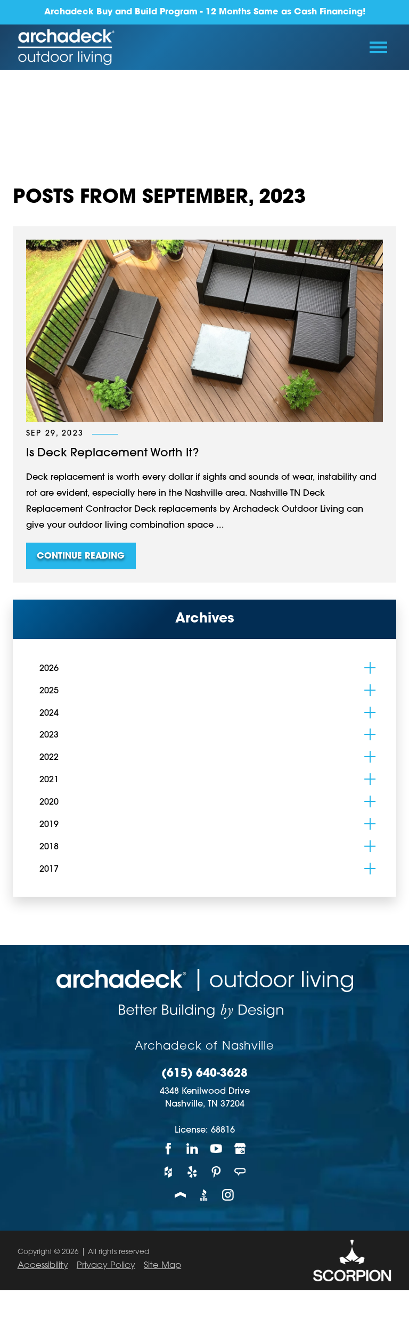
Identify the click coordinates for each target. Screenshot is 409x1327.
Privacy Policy (106, 1266)
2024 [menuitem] (49, 713)
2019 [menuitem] (49, 825)
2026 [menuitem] (49, 669)
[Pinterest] (216, 1171)
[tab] (370, 667)
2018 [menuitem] (49, 847)
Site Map (162, 1266)
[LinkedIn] (192, 1148)
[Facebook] (169, 1148)
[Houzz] (169, 1171)
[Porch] (181, 1194)
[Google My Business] (240, 1148)
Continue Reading (81, 556)
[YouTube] (216, 1148)
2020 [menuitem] (49, 802)
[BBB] (205, 1194)
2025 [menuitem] (49, 691)
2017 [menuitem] (49, 869)
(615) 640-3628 (204, 1074)
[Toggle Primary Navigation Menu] (378, 47)
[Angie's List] (240, 1171)
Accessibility (43, 1266)
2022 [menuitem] (49, 757)
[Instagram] (228, 1194)
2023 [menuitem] (49, 735)
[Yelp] (192, 1171)
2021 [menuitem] (49, 780)
